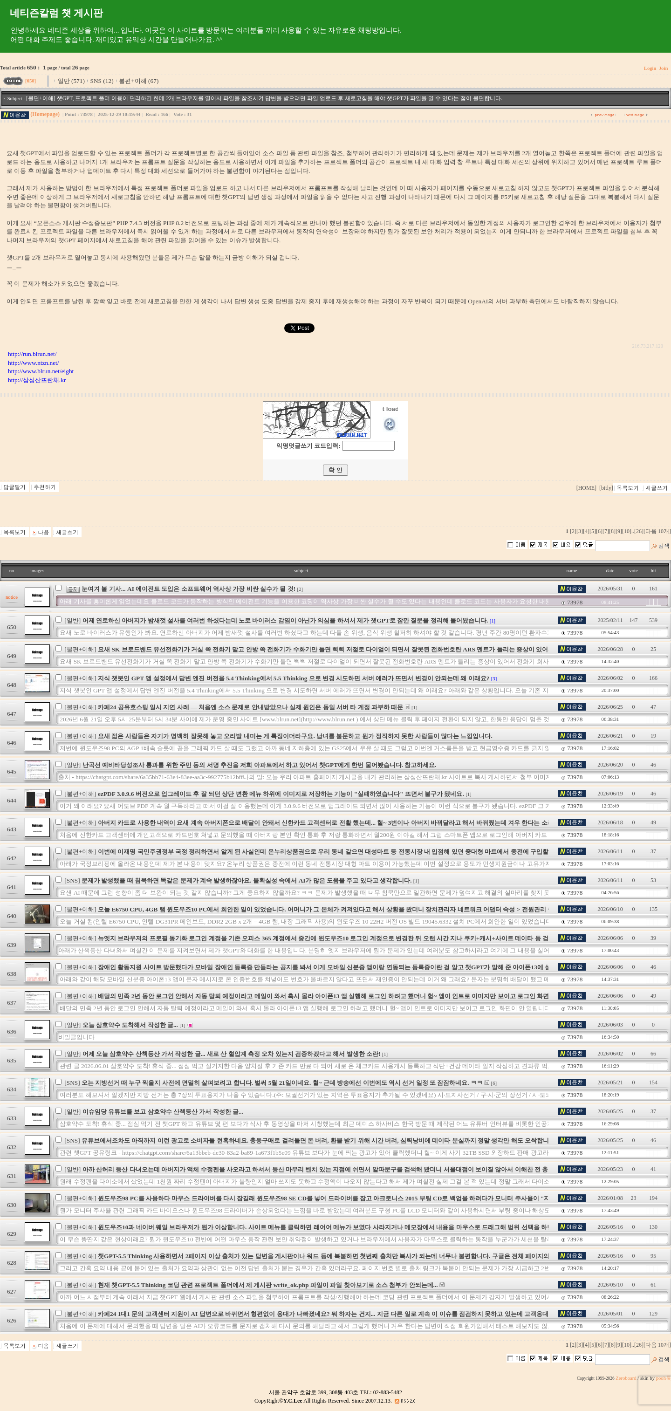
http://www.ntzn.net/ (33, 362)
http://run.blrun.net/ (32, 353)
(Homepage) (45, 114)
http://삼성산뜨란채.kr (37, 380)
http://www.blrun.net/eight (41, 371)
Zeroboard (626, 1378)
